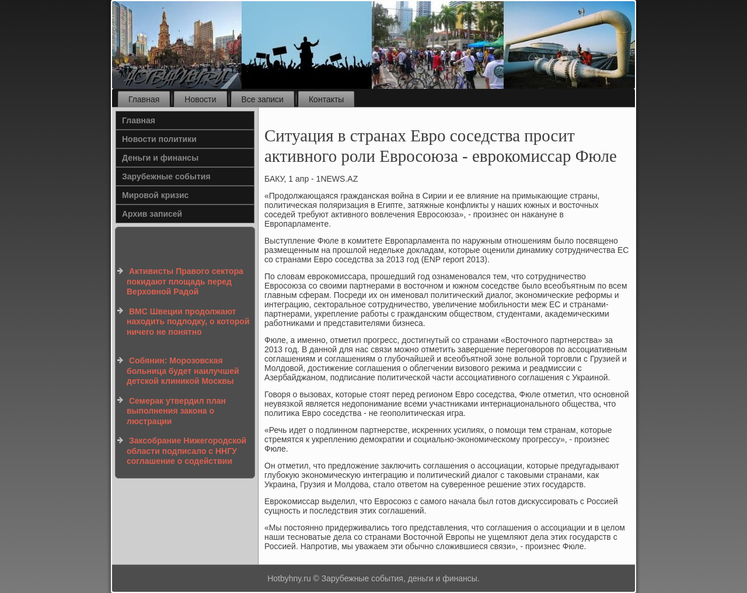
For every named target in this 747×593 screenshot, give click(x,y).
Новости (200, 99)
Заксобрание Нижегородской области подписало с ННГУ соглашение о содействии (186, 451)
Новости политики (159, 139)
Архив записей (152, 214)
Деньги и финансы (160, 157)
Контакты (326, 99)
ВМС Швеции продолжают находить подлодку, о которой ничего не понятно (188, 322)
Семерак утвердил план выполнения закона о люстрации (176, 411)
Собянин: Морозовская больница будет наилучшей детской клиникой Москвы (183, 371)
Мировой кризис (155, 195)
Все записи (263, 99)
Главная (143, 99)
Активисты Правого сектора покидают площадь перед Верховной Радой (185, 281)
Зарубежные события (166, 176)
